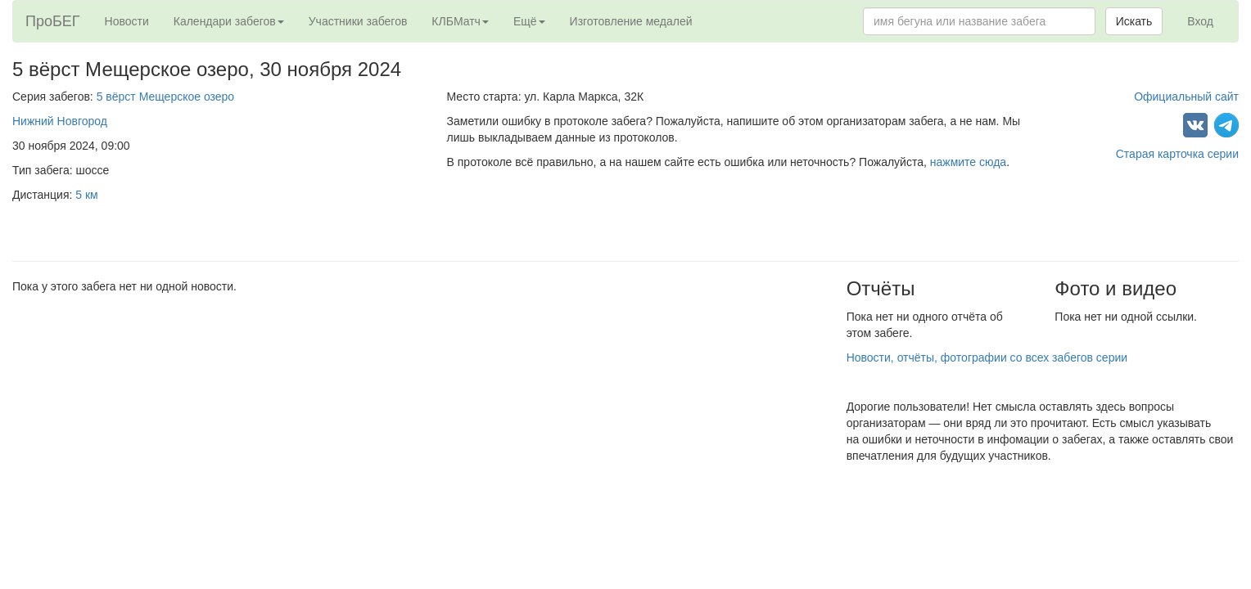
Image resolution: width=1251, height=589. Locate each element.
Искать (1134, 21)
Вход (1200, 21)
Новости (127, 21)
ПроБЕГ (52, 21)
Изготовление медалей (631, 21)
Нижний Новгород (59, 121)
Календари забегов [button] (229, 21)
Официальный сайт (1186, 96)
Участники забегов (358, 21)
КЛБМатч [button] (460, 21)
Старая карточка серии (1177, 153)
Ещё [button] (529, 21)
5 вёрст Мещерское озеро (166, 96)
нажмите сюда (968, 162)
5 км (86, 194)
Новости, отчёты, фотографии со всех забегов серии (987, 357)
